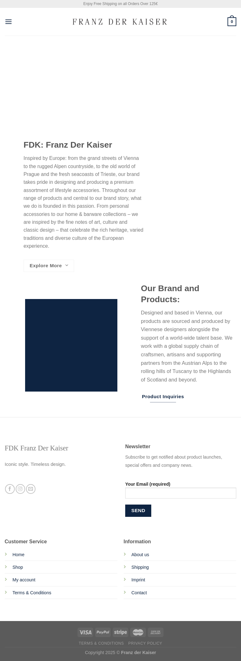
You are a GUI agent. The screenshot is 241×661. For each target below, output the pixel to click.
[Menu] (8, 22)
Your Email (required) (180, 492)
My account (24, 579)
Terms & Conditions (32, 592)
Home (18, 554)
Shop (18, 567)
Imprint (138, 579)
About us (140, 554)
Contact (139, 592)
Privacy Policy (145, 643)
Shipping (140, 567)
